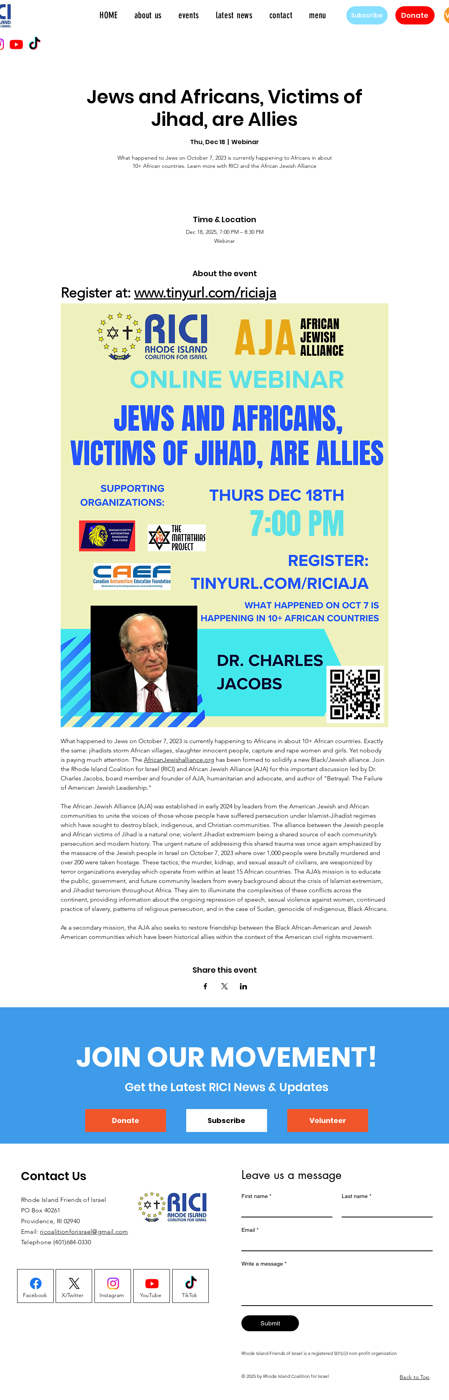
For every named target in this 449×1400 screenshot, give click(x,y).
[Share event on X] (224, 986)
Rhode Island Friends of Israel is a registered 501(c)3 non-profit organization (319, 1353)
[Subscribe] (367, 15)
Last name (356, 1196)
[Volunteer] (327, 1120)
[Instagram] (112, 1295)
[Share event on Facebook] (205, 986)
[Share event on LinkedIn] (243, 986)
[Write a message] (337, 1287)
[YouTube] (150, 1295)
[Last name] (385, 1210)
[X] (74, 1283)
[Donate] (415, 15)
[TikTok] (34, 44)
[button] (317, 15)
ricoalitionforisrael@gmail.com (84, 1231)
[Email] (334, 1243)
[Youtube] (16, 44)
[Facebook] (35, 1295)
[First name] (284, 1210)
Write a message (264, 1264)
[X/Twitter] (73, 1295)
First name (256, 1196)
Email (250, 1230)
